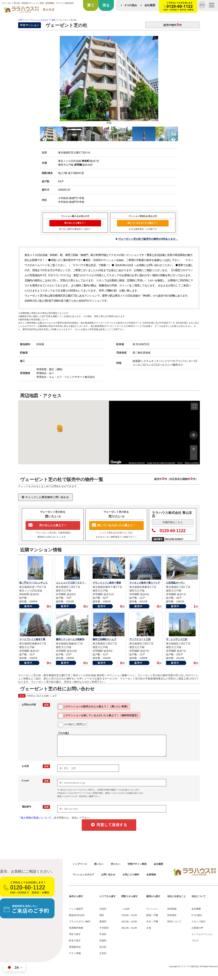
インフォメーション (202, 934)
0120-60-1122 (169, 530)
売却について (174, 921)
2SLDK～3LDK (129, 921)
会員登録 (151, 874)
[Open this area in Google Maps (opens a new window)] (116, 462)
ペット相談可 (76, 908)
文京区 (102, 953)
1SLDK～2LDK (129, 915)
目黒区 (102, 940)
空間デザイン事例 (137, 864)
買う (90, 5)
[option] (109, 81)
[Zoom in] (193, 449)
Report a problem (192, 463)
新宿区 (102, 921)
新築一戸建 (152, 915)
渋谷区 (102, 908)
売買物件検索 (76, 927)
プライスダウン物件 (79, 921)
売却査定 (172, 915)
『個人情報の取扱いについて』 (36, 817)
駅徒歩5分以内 (76, 915)
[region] (154, 432)
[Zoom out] (193, 456)
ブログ (195, 940)
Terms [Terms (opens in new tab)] (180, 463)
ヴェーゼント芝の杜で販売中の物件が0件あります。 (148, 238)
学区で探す (75, 934)
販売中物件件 (173, 24)
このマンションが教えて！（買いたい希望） (93, 706)
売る (106, 5)
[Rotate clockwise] (196, 435)
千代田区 (104, 927)
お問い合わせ (108, 874)
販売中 (28, 606)
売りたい (115, 864)
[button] (59, 428)
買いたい (99, 864)
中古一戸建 (152, 921)
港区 (101, 915)
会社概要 (149, 5)
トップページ (80, 864)
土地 (148, 927)
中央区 (102, 934)
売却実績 (172, 908)
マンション (152, 908)
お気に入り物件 (131, 874)
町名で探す (75, 940)
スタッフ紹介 (198, 921)
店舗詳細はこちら (172, 522)
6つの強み (131, 5)
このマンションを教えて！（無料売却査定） (98, 715)
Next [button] (173, 133)
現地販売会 (75, 947)
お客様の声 (197, 927)
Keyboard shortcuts (137, 463)
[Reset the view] (193, 435)
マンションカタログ (83, 874)
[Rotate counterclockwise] (190, 435)
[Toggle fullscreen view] (194, 406)
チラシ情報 (75, 953)
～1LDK (125, 908)
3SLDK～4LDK (129, 927)
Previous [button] (44, 133)
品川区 (102, 947)
